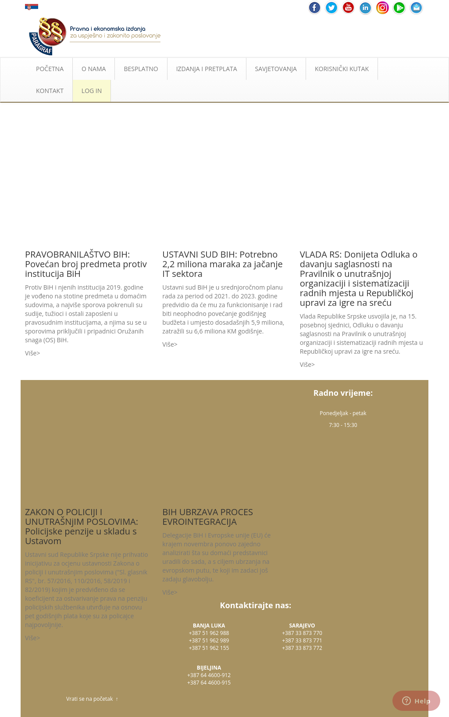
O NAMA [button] (94, 69)
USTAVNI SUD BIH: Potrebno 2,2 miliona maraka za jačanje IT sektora (222, 264)
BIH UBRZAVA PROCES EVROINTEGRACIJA (207, 516)
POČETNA (50, 69)
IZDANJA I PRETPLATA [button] (206, 69)
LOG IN (92, 90)
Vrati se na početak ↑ (92, 699)
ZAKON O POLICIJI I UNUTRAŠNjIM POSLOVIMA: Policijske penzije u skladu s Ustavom (81, 526)
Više (30, 353)
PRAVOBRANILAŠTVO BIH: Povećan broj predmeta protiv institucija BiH (86, 264)
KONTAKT (50, 90)
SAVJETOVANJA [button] (276, 69)
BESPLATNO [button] (141, 69)
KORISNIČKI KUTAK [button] (342, 69)
